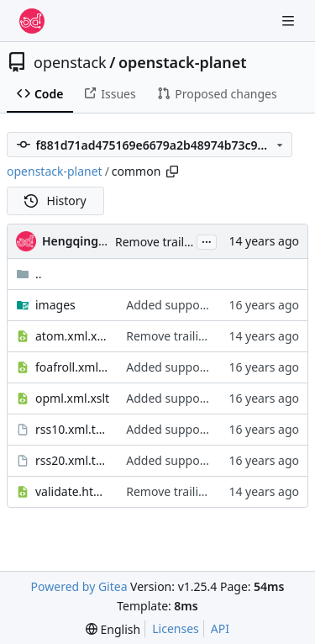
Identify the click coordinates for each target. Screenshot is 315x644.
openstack (70, 62)
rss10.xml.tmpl (72, 429)
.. (29, 274)
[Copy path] (172, 171)
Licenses (175, 628)
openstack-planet (182, 62)
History (55, 201)
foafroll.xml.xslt (72, 367)
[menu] (113, 629)
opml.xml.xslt (72, 398)
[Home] (31, 21)
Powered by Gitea (79, 586)
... (207, 240)
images (55, 305)
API (220, 628)
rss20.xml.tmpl (72, 460)
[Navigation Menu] (290, 20)
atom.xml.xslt (72, 336)
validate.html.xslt (72, 491)
